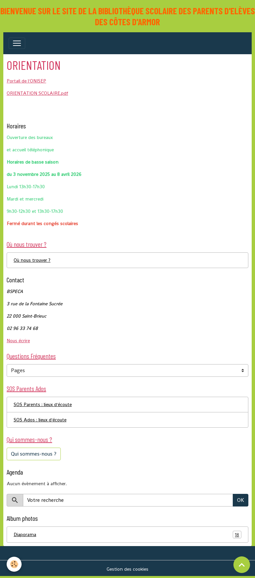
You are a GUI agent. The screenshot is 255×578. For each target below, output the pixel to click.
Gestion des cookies (127, 569)
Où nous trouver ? (32, 260)
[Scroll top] (241, 564)
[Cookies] (14, 564)
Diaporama (127, 534)
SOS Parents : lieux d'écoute (43, 404)
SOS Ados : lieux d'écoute (40, 420)
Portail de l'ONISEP (26, 81)
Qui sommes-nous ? (33, 453)
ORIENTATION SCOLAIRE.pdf (37, 93)
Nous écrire (18, 341)
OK (240, 500)
